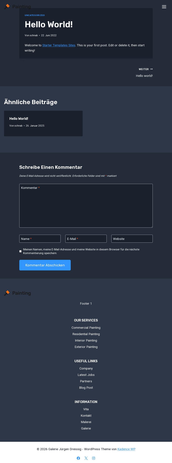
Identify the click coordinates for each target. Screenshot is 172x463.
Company (86, 368)
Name (26, 239)
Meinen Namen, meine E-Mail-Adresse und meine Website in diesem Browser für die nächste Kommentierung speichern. (81, 251)
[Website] (132, 239)
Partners (86, 381)
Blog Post (86, 388)
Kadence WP (126, 449)
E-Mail (72, 239)
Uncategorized (35, 15)
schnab (34, 35)
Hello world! (121, 72)
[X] (86, 458)
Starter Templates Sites (58, 45)
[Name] (40, 239)
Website (118, 239)
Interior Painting (86, 340)
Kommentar (30, 188)
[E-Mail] (86, 239)
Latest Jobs (86, 375)
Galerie (86, 428)
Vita (86, 409)
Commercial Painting (86, 328)
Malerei (86, 422)
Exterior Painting (86, 347)
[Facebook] (78, 458)
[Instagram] (94, 458)
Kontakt (86, 416)
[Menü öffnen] (164, 6)
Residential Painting (86, 334)
